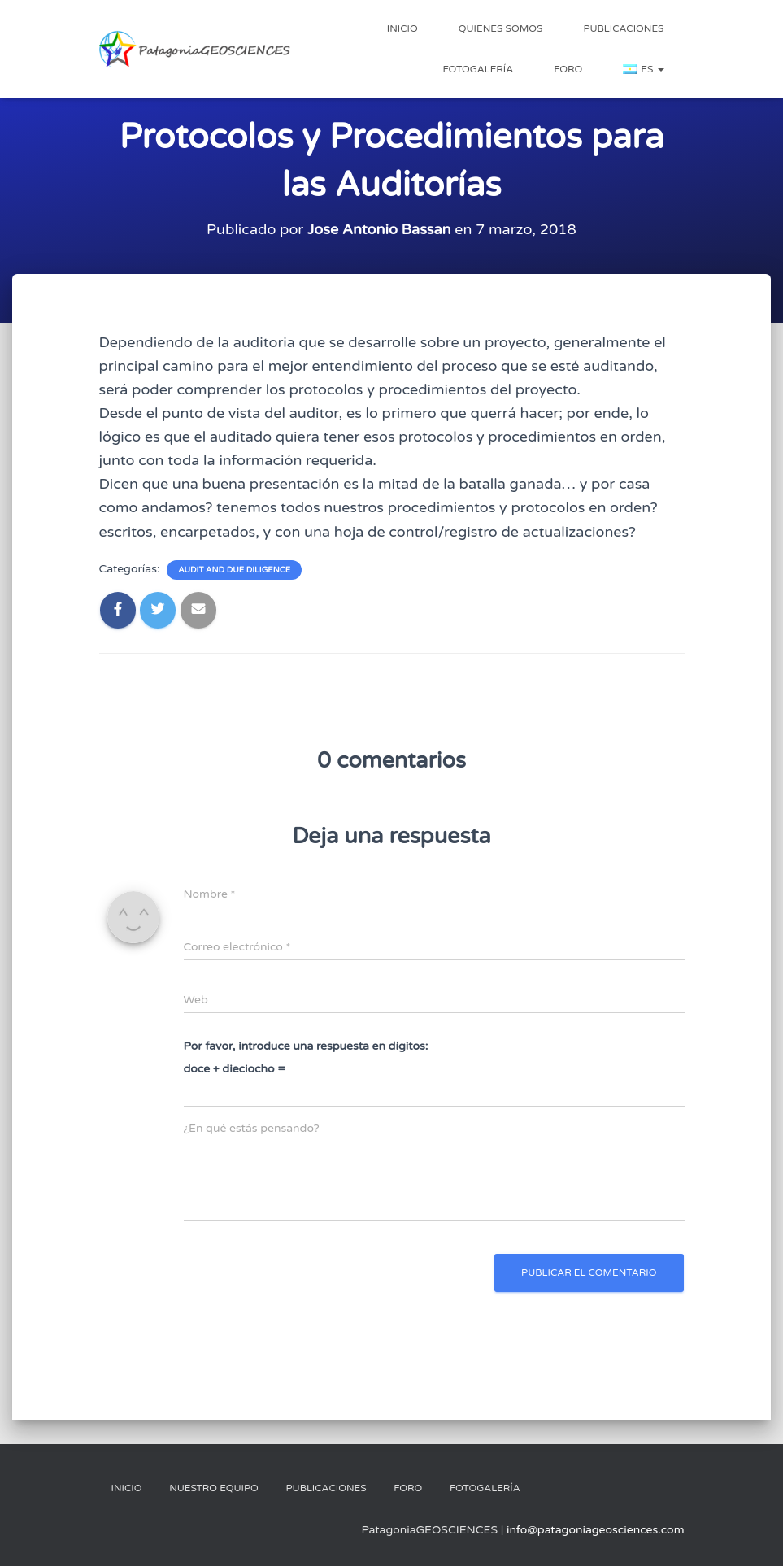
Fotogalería (477, 69)
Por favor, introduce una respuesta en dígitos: (306, 1046)
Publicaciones (623, 28)
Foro (568, 69)
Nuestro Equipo (214, 1488)
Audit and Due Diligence (234, 570)
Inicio (402, 28)
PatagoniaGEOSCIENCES (429, 1530)
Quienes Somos (501, 28)
